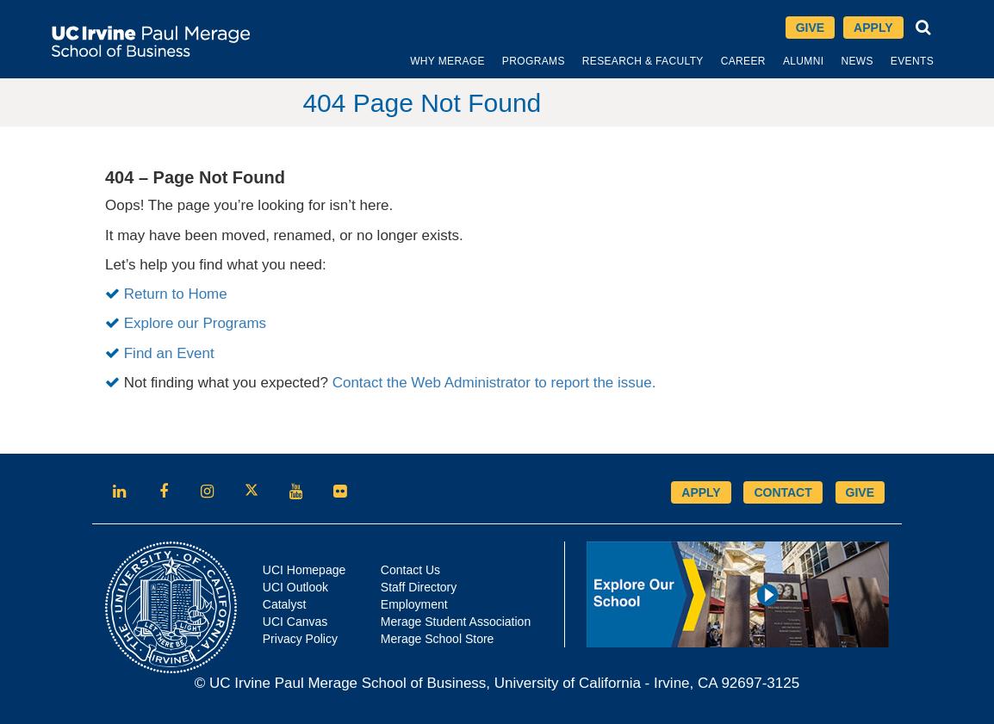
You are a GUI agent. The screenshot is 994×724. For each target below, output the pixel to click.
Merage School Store (437, 639)
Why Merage (447, 61)
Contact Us (410, 570)
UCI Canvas (295, 621)
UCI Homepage (304, 570)
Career (743, 61)
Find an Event (169, 353)
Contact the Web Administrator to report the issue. (494, 382)
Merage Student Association (456, 621)
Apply (873, 27)
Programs (533, 61)
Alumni (803, 61)
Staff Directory (419, 587)
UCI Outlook (295, 587)
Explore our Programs (195, 323)
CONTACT (782, 492)
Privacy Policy (300, 639)
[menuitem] (447, 61)
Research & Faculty (643, 61)
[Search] (923, 27)
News (857, 61)
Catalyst (285, 604)
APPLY (700, 492)
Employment (414, 604)
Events (912, 61)
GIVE (860, 492)
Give (810, 27)
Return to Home (175, 294)
